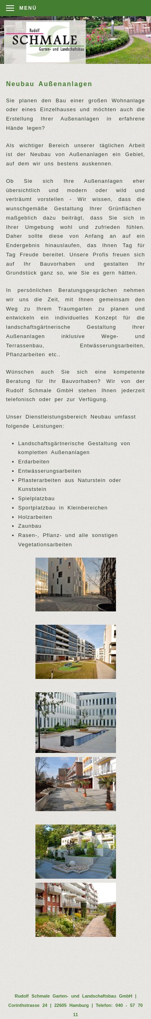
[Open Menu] (21, 8)
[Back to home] (49, 42)
